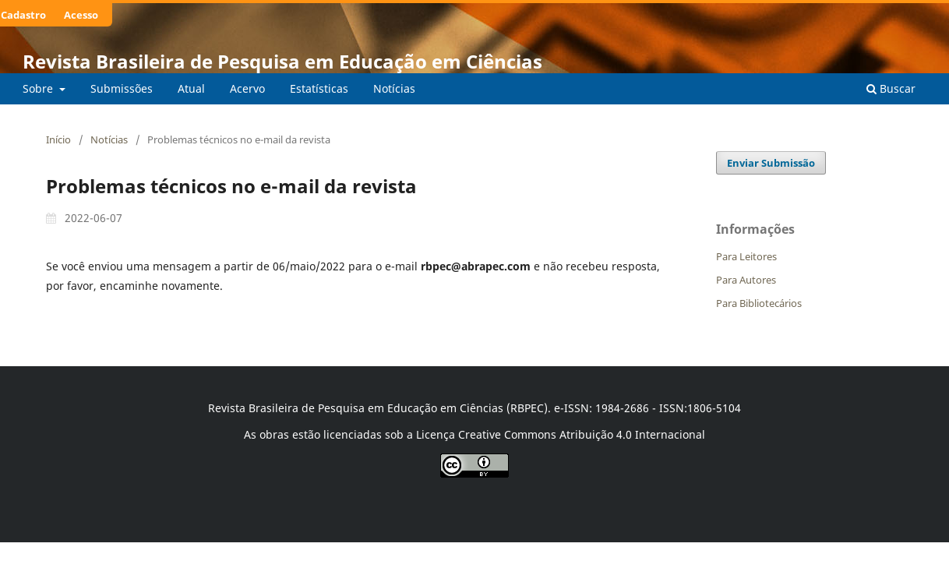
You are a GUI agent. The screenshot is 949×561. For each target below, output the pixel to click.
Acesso (81, 15)
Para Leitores (746, 256)
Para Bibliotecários (759, 303)
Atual (191, 88)
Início (58, 139)
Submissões (121, 88)
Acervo (247, 88)
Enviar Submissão (771, 163)
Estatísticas (319, 88)
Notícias (394, 88)
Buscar (890, 88)
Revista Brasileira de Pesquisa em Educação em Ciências (282, 61)
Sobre (39, 88)
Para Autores (746, 280)
